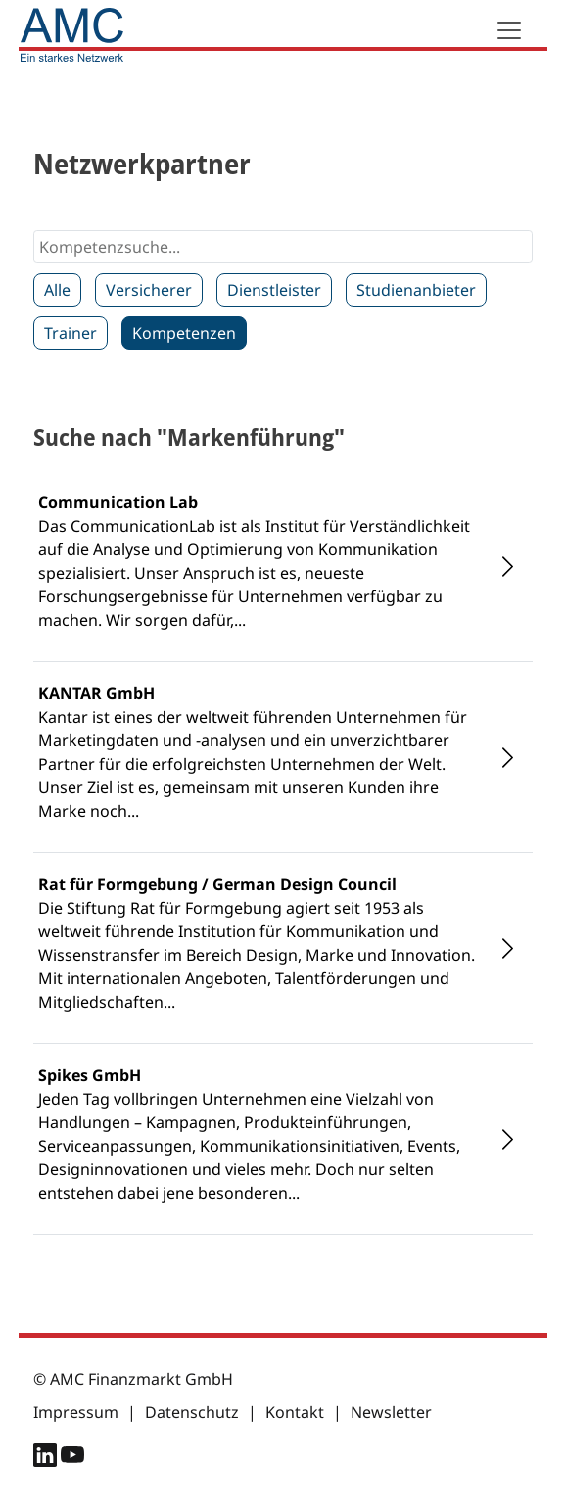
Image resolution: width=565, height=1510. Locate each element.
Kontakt (294, 1412)
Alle (57, 290)
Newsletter (391, 1412)
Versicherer (149, 290)
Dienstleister (274, 290)
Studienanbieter (416, 290)
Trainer (70, 333)
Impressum (75, 1412)
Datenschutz (192, 1412)
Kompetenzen (184, 333)
